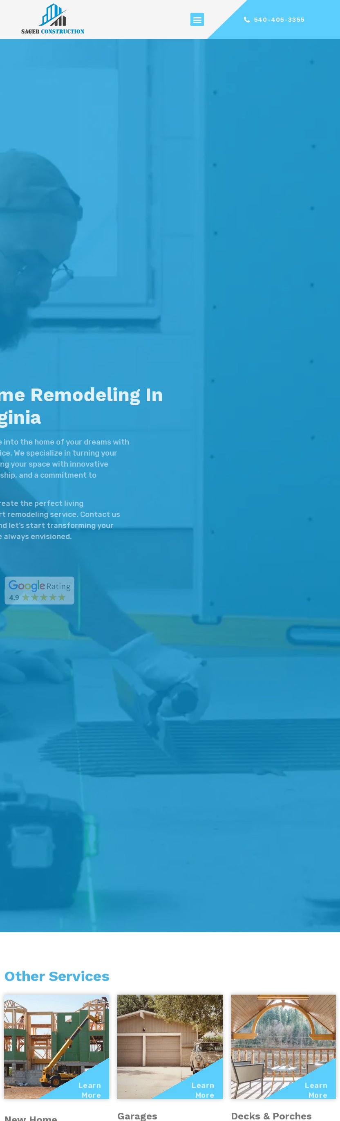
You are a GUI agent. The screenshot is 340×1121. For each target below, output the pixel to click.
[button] (197, 19)
